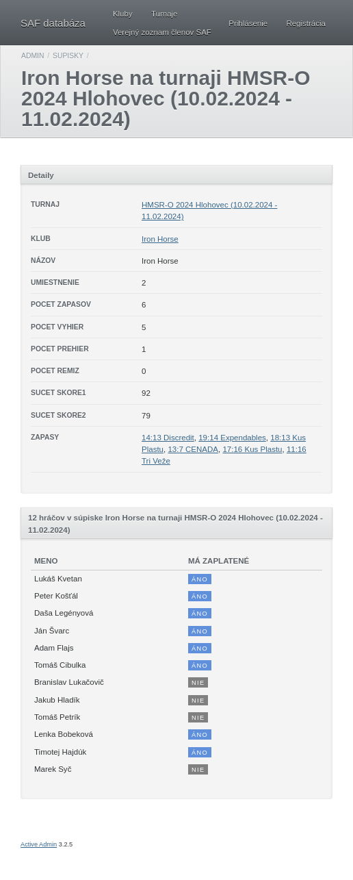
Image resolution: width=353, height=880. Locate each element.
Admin (32, 56)
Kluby (123, 14)
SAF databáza (53, 23)
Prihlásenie (247, 23)
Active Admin (39, 844)
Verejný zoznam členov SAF (162, 32)
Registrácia (306, 23)
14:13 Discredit (168, 437)
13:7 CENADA (193, 449)
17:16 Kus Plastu (252, 449)
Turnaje (164, 14)
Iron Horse (160, 239)
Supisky (68, 56)
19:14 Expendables (232, 437)
